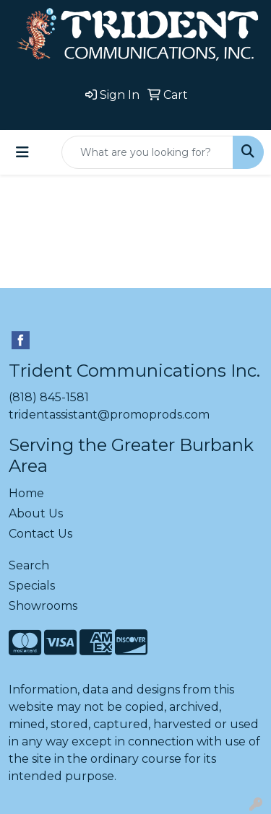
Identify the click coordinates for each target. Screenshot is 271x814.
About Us (36, 513)
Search (29, 565)
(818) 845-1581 (49, 397)
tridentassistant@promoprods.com (109, 414)
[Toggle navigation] (22, 152)
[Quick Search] (147, 152)
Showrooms (43, 606)
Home (26, 493)
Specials (32, 585)
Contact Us (40, 534)
